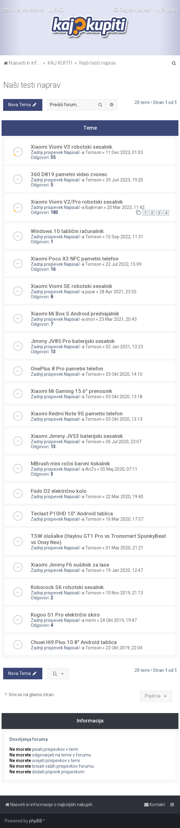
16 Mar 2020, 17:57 (124, 519)
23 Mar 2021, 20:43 (118, 319)
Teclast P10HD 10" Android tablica (72, 513)
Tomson (93, 152)
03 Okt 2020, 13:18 (124, 396)
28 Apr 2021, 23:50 (117, 291)
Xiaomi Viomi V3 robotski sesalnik (71, 147)
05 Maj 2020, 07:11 (118, 469)
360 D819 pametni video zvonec (69, 174)
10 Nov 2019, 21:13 (124, 592)
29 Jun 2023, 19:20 (124, 179)
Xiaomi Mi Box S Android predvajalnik (75, 313)
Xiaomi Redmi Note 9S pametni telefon (77, 413)
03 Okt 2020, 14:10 (124, 374)
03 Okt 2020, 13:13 (124, 419)
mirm (90, 620)
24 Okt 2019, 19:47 (118, 620)
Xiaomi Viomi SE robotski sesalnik (71, 286)
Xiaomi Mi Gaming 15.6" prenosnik (71, 391)
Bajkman (94, 207)
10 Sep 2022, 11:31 (124, 236)
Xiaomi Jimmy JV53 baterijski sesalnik (77, 436)
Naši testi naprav (32, 85)
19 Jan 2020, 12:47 (124, 570)
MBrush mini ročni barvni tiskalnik (70, 463)
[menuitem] (56, 9)
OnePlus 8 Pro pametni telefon (67, 368)
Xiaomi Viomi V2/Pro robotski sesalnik (77, 202)
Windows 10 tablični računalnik (67, 231)
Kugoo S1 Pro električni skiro (65, 615)
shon (90, 319)
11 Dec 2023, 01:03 (124, 152)
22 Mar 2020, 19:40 (124, 496)
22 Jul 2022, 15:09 (123, 264)
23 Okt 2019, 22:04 (124, 647)
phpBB (35, 820)
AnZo (90, 469)
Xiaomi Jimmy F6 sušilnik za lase (70, 565)
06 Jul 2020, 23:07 (123, 441)
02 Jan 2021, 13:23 (124, 346)
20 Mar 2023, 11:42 (126, 207)
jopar (90, 291)
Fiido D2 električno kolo (59, 491)
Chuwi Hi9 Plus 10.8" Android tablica (74, 642)
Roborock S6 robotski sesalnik (67, 587)
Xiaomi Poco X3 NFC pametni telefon (75, 258)
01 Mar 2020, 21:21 (124, 547)
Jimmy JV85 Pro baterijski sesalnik (73, 341)
